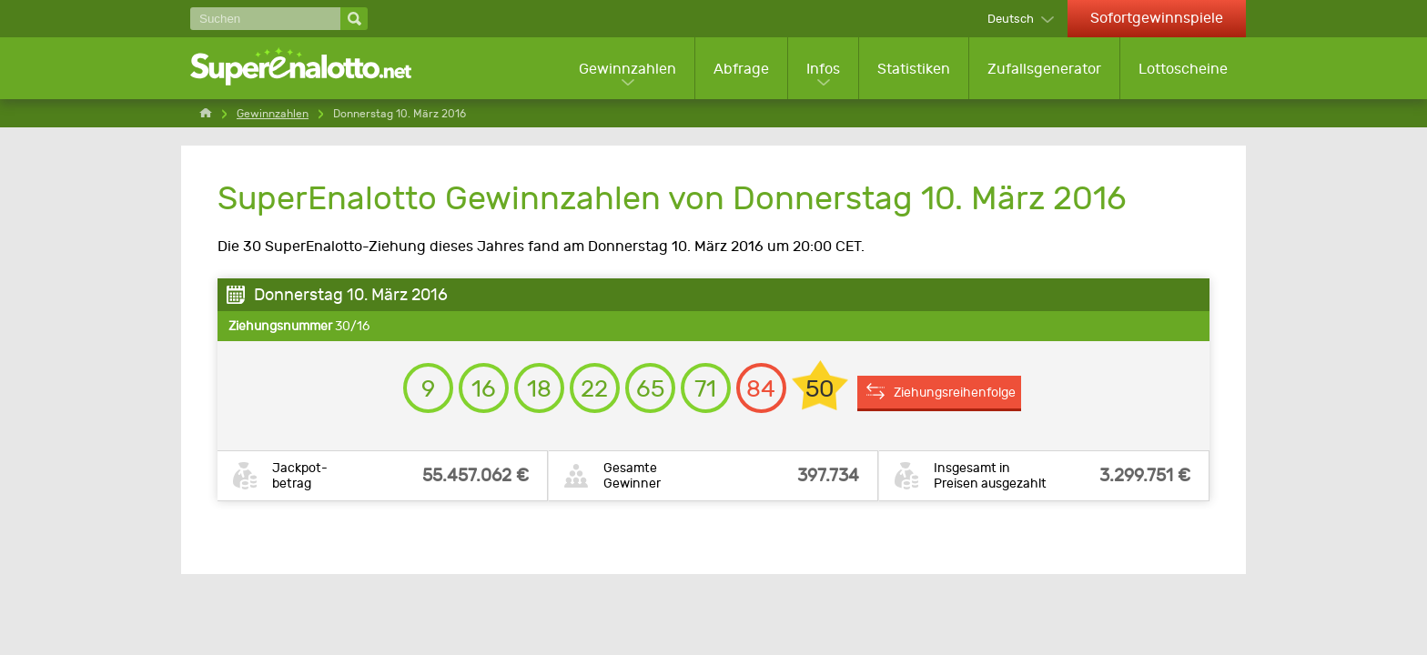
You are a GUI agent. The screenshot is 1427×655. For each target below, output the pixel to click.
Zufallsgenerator (1044, 68)
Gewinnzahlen (627, 68)
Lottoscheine (1183, 68)
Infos (823, 68)
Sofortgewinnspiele (1156, 17)
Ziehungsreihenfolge (955, 392)
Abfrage (741, 68)
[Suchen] (265, 18)
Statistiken (913, 68)
